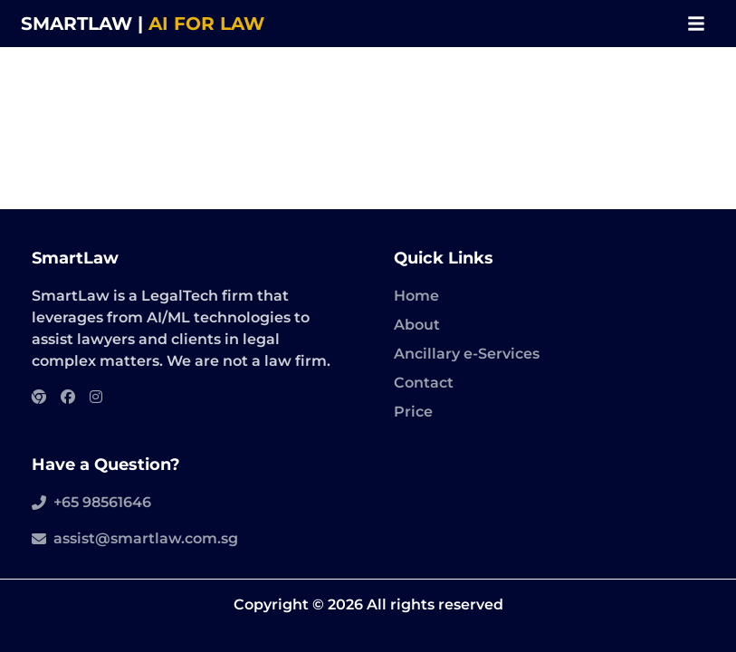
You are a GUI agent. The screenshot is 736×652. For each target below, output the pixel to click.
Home (416, 295)
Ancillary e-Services (467, 353)
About (417, 324)
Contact (424, 382)
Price (413, 411)
